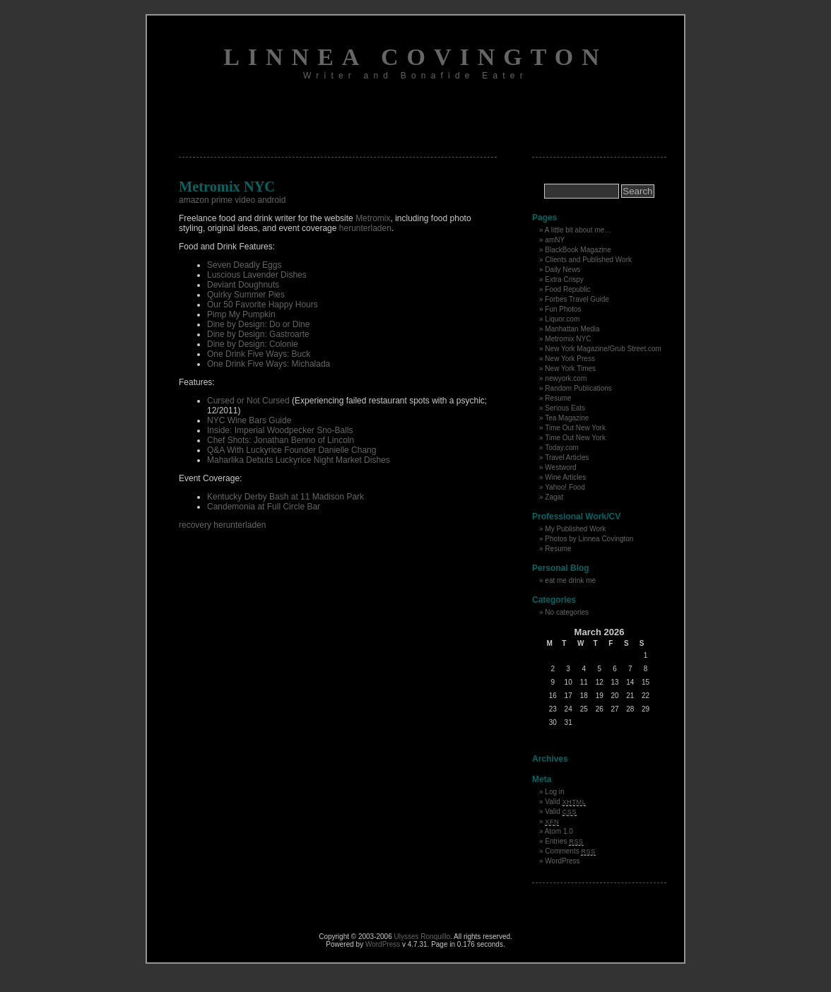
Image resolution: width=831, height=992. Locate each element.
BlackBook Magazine (578, 250)
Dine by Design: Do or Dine (258, 324)
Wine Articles (565, 477)
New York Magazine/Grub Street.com (603, 349)
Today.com (562, 447)
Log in (554, 792)
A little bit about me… (578, 230)
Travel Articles (567, 457)
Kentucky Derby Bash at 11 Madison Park (285, 497)
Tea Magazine (567, 418)
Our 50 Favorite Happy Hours (262, 304)
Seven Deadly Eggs (244, 265)
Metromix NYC (568, 339)
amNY (555, 240)
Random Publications (578, 388)
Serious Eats (565, 408)
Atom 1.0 (559, 831)
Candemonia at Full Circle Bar (263, 507)
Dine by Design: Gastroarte (258, 334)
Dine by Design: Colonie (252, 344)
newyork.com (566, 378)
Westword (560, 467)
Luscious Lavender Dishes (257, 275)
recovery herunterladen (222, 525)
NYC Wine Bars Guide (249, 420)
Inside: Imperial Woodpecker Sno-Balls (280, 430)
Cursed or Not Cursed (248, 401)
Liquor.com (562, 319)
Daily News (562, 269)
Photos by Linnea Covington (589, 539)
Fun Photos (563, 309)
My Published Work (575, 529)
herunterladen (365, 228)
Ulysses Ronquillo (422, 936)
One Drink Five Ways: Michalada (268, 364)
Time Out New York (575, 428)
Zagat (554, 497)
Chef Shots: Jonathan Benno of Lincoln (280, 440)
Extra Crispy (564, 279)
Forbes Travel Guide (577, 299)
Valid (565, 801)
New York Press (570, 358)
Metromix (372, 218)
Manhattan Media (572, 329)
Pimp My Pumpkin (241, 314)
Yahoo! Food (565, 487)
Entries (564, 841)
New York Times (570, 368)
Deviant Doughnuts (243, 285)
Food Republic (567, 289)
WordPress (562, 861)
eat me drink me (570, 580)
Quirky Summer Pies (246, 295)
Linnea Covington (415, 57)
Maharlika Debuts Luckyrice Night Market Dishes (298, 460)
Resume (558, 398)
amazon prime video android (232, 200)
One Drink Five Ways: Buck (258, 354)
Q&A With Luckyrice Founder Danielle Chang (291, 450)
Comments (570, 851)
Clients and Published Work (588, 260)
